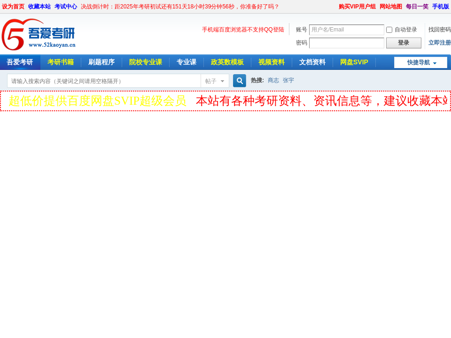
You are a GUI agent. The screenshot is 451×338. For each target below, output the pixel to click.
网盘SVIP (354, 62)
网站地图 (391, 6)
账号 (301, 29)
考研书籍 (60, 62)
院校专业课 (145, 62)
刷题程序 (101, 62)
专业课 (186, 62)
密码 (301, 42)
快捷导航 (418, 62)
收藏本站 (39, 6)
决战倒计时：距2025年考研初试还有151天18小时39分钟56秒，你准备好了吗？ (180, 6)
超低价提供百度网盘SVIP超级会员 (97, 100)
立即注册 (439, 42)
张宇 (288, 80)
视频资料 (271, 62)
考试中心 (65, 6)
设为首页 (13, 6)
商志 (273, 80)
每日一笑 (417, 6)
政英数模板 (227, 62)
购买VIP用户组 (357, 6)
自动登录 (401, 29)
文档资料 (312, 62)
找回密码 (439, 29)
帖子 (211, 81)
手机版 (440, 6)
